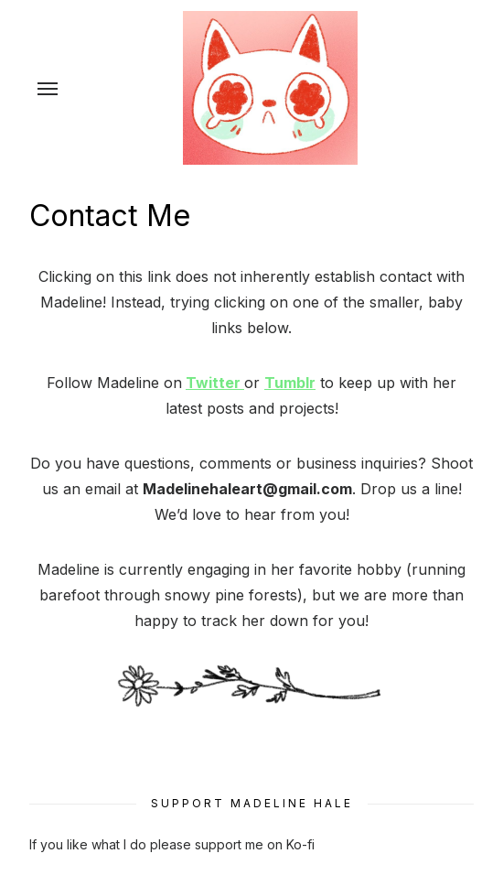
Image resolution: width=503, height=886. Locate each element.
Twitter (215, 382)
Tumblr (290, 382)
